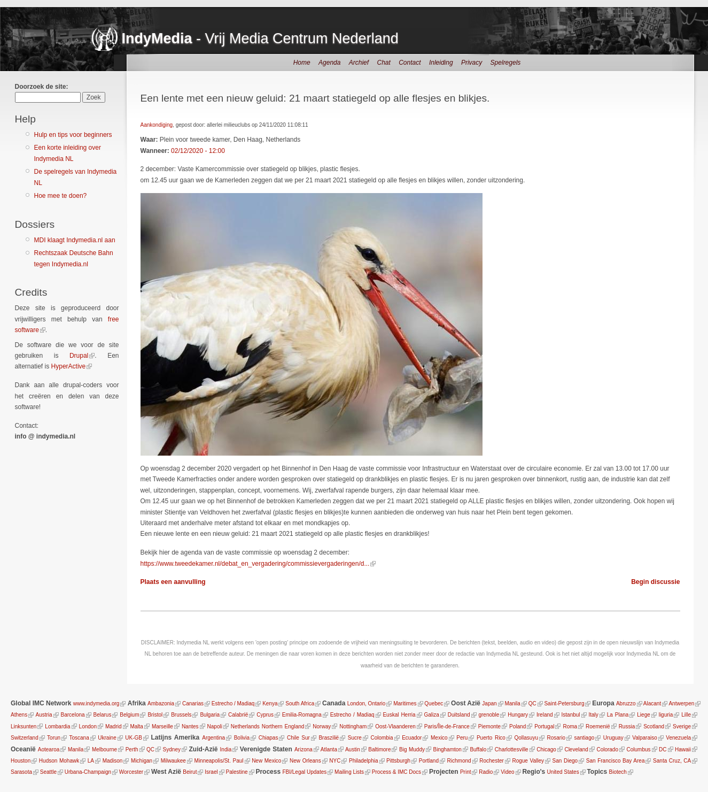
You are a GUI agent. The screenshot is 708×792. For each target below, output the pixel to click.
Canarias (193, 703)
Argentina (213, 738)
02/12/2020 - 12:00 (198, 151)
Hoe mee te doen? (60, 195)
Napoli (214, 726)
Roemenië (598, 726)
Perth (132, 749)
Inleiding (441, 62)
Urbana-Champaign (88, 772)
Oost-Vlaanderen (395, 726)
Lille (686, 715)
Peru (462, 738)
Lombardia (57, 726)
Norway (322, 726)
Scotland (653, 726)
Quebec (433, 703)
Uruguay (613, 738)
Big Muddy (412, 749)
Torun (53, 738)
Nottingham (353, 726)
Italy (593, 715)
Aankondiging (157, 125)
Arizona (303, 749)
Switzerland (24, 738)
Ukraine (107, 738)
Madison (112, 761)
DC (662, 749)
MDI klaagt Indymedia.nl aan (74, 240)
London (88, 726)
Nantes (190, 726)
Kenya (269, 703)
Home (301, 62)
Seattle (48, 772)
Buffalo (478, 749)
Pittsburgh (398, 761)
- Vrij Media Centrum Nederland (260, 38)
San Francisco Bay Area (615, 761)
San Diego (565, 761)
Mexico (439, 738)
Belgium (129, 715)
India (226, 749)
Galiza (431, 715)
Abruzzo (626, 703)
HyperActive (68, 366)
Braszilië (328, 738)
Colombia (381, 738)
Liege (643, 715)
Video (507, 772)
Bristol (154, 715)
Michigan (141, 761)
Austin (352, 749)
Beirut (190, 772)
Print (465, 772)
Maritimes (404, 703)
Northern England (283, 726)
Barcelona (73, 715)
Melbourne (104, 749)
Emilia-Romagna (302, 715)
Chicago (546, 749)
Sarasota (21, 772)
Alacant (652, 703)
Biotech (618, 772)
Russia (627, 726)
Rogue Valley (528, 761)
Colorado (607, 749)
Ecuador (412, 738)
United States (563, 772)
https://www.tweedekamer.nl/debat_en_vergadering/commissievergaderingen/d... (255, 563)
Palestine (236, 772)
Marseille (162, 726)
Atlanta (329, 749)
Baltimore (379, 749)
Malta (136, 726)
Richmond (459, 761)
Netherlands (245, 726)
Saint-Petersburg (564, 703)
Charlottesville (511, 749)
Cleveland (576, 749)
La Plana (618, 715)
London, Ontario (366, 703)
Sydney (172, 749)
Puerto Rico (491, 738)
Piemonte (489, 726)
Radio (486, 772)
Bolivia (242, 738)
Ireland (544, 715)
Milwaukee (172, 761)
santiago (584, 738)
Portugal (544, 726)
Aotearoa (49, 749)
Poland (517, 726)
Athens (19, 715)
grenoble (488, 715)
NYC (334, 761)
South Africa (299, 703)
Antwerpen (681, 703)
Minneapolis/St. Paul (218, 761)
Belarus (103, 715)
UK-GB (133, 738)
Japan (489, 703)
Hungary (518, 715)
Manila (512, 703)
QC (532, 703)
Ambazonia (160, 703)
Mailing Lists (349, 772)
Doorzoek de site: (41, 86)
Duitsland (459, 715)
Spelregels (506, 62)
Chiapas (268, 738)
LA (91, 761)
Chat (383, 62)
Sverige (682, 726)
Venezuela (678, 738)
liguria (666, 715)
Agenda (329, 62)
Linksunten (23, 726)
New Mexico (266, 761)
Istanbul (571, 715)
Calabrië (238, 715)
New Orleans (305, 761)
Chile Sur (298, 738)
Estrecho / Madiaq (233, 703)
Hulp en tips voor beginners (73, 135)
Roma (570, 726)
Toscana (79, 738)
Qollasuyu (526, 738)
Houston (20, 761)
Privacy (471, 62)
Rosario (556, 738)
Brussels (181, 715)
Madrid (113, 726)
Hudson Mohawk (59, 761)
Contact (410, 62)
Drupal (78, 355)
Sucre (355, 738)
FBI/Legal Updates (304, 772)
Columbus (639, 749)
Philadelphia (363, 761)
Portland (429, 761)
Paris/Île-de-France (447, 726)
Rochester (491, 761)
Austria (44, 715)
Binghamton (447, 749)
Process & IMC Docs (396, 772)
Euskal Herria (399, 715)
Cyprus (265, 715)
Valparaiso (644, 738)
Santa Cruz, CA (672, 761)
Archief (359, 62)
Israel (211, 772)
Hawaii (683, 749)
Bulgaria (210, 715)
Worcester (131, 772)
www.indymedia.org (96, 703)
